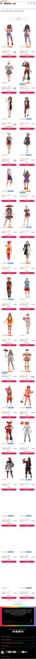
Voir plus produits (18, 604)
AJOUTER (9, 56)
